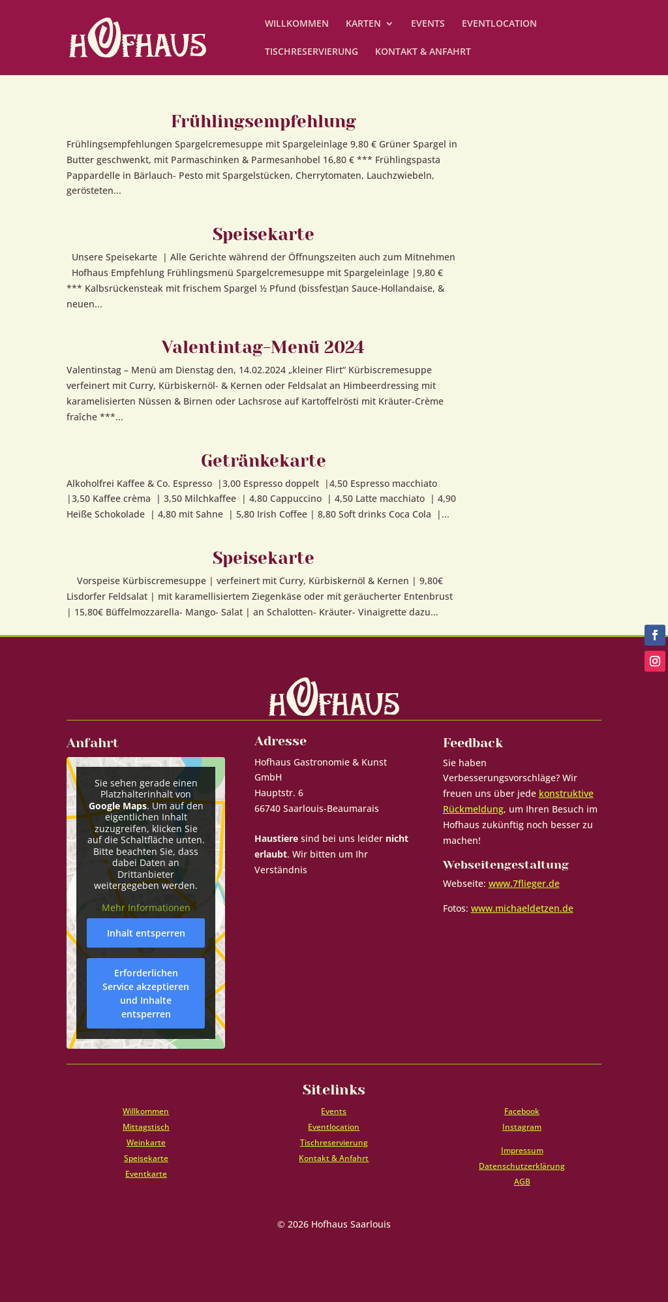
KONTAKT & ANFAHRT (423, 52)
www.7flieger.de (524, 883)
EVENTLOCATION (499, 24)
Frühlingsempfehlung (263, 121)
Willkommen (146, 1111)
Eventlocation (333, 1126)
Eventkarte (146, 1173)
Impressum (522, 1150)
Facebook (521, 1111)
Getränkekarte (263, 461)
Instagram (521, 1126)
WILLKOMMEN (297, 24)
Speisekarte (263, 234)
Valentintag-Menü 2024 (263, 347)
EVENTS (428, 24)
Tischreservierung (334, 1142)
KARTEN (363, 24)
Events (333, 1111)
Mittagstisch (146, 1126)
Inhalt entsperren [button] (146, 933)
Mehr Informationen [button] (146, 907)
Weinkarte (146, 1142)
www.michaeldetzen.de (522, 908)
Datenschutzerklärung (522, 1165)
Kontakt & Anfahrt (334, 1158)
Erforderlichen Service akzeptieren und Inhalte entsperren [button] (145, 993)
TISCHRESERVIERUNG (311, 52)
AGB (522, 1181)
